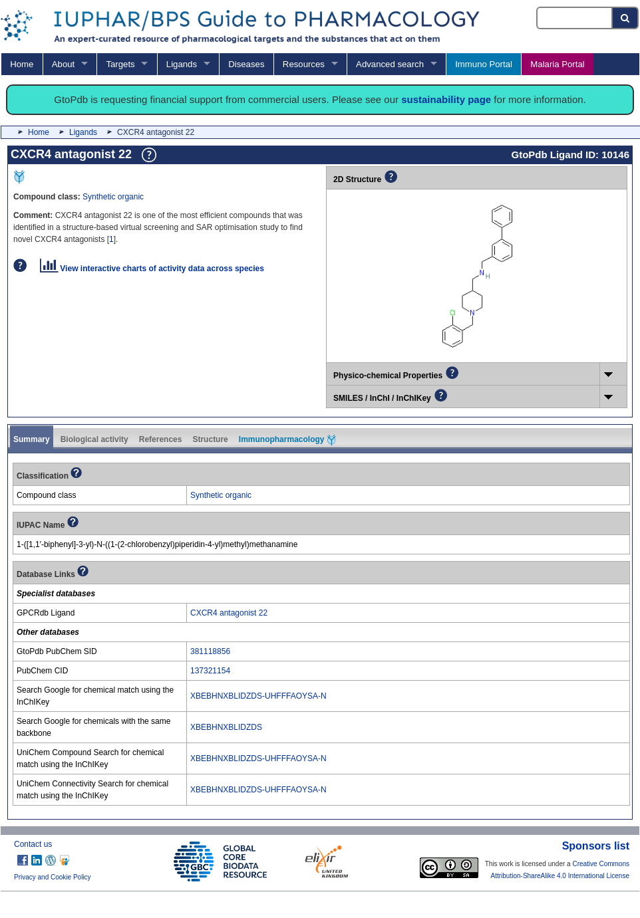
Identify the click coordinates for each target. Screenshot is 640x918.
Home (21, 64)
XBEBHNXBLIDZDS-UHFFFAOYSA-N (258, 696)
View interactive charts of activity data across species (152, 268)
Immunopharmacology (287, 440)
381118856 (210, 651)
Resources (304, 64)
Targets (120, 64)
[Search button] (626, 18)
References (160, 439)
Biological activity (94, 439)
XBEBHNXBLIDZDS (226, 727)
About (63, 64)
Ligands (181, 64)
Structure (210, 439)
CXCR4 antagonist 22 (228, 613)
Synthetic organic (113, 196)
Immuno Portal (483, 64)
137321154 (210, 670)
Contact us (33, 844)
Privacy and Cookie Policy (52, 877)
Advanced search (390, 64)
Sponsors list (595, 846)
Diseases (246, 64)
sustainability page (446, 99)
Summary (31, 439)
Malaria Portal (557, 64)
